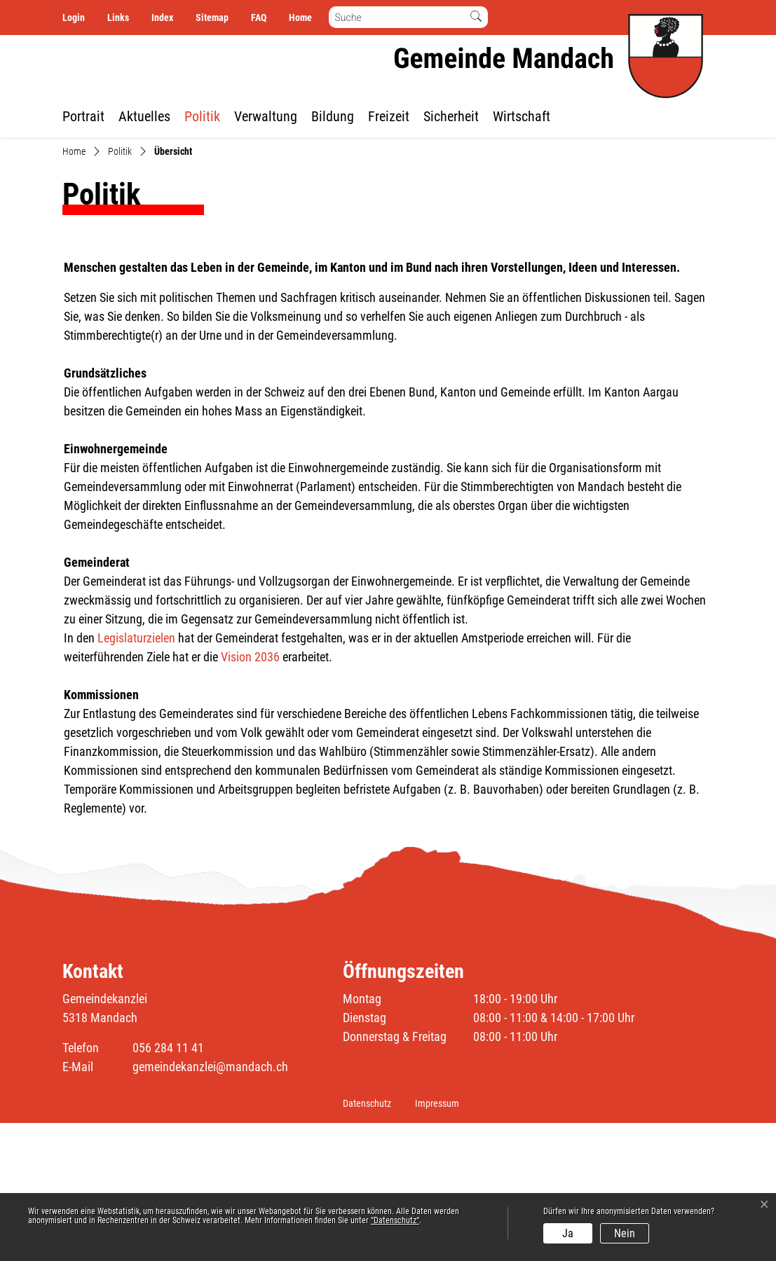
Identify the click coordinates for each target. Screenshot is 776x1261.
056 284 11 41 (168, 1185)
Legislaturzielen (136, 776)
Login (73, 17)
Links (118, 17)
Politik (202, 116)
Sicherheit (451, 116)
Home (300, 17)
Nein (624, 1233)
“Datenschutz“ (395, 1220)
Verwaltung (265, 116)
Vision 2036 (250, 794)
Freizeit (388, 116)
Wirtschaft (521, 116)
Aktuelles (144, 116)
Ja (567, 1233)
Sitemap (212, 17)
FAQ (258, 17)
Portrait (83, 116)
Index (162, 17)
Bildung (332, 116)
